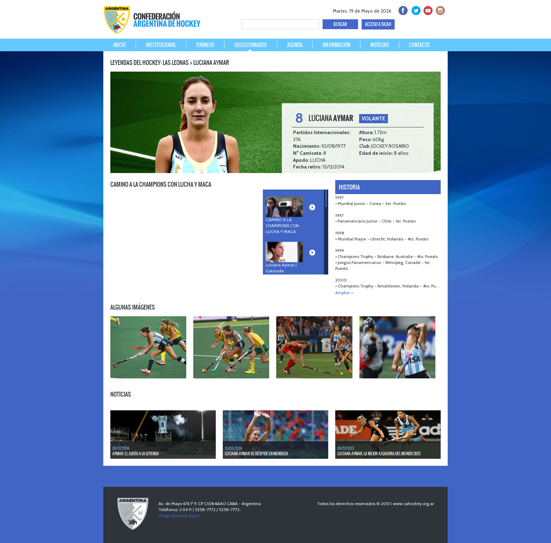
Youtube (427, 10)
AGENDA (295, 44)
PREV (429, 305)
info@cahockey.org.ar (179, 515)
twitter (415, 10)
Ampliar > (344, 292)
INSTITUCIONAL (161, 44)
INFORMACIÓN (336, 44)
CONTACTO (419, 44)
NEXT (437, 305)
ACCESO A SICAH (378, 24)
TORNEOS (205, 44)
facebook (402, 10)
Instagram (439, 10)
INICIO (119, 44)
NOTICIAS (379, 44)
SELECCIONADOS (250, 44)
